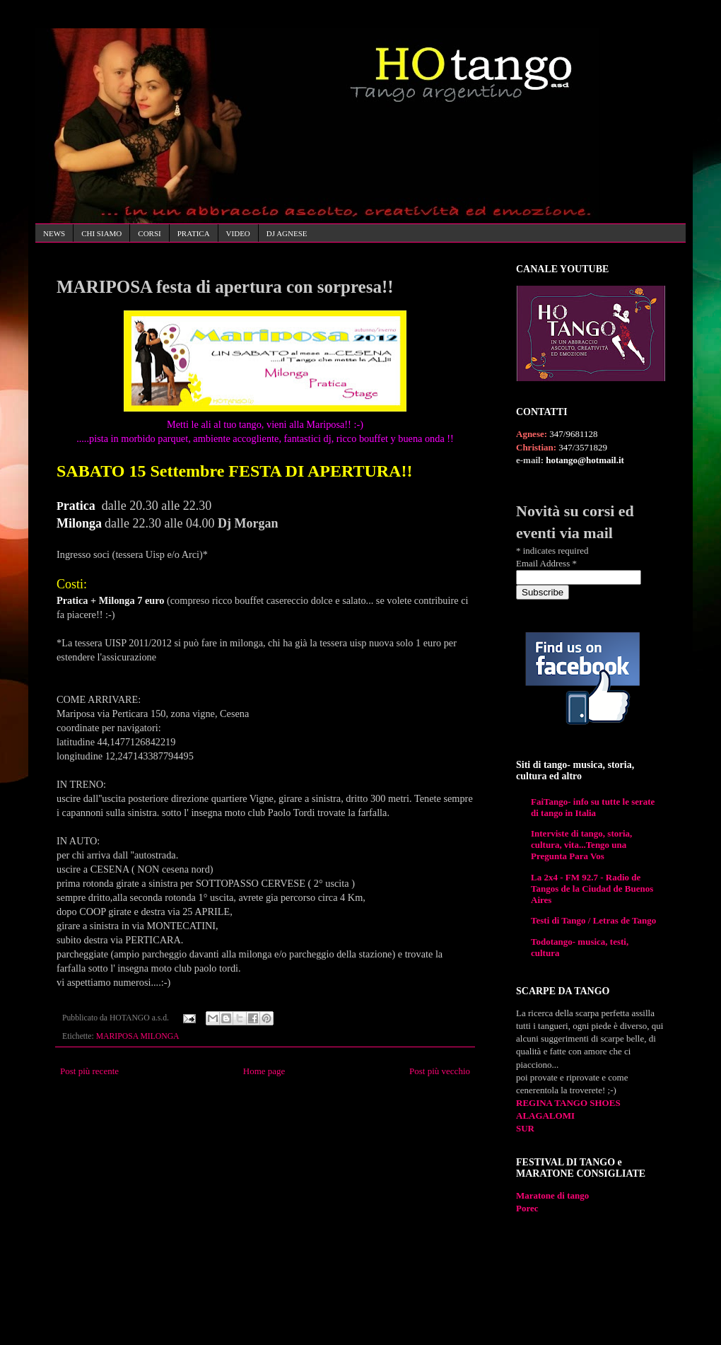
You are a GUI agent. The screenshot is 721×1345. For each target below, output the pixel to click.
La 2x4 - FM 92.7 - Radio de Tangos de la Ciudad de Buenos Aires (592, 888)
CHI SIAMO (101, 233)
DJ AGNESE (286, 233)
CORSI (149, 233)
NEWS (54, 233)
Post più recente (89, 1071)
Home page (264, 1071)
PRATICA (193, 233)
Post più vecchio (439, 1071)
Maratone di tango (552, 1195)
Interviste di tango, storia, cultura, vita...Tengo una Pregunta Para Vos (581, 844)
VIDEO (238, 233)
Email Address (546, 563)
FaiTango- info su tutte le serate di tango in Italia (593, 807)
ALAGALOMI (545, 1115)
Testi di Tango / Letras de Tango (593, 920)
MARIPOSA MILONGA (138, 1036)
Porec (527, 1208)
